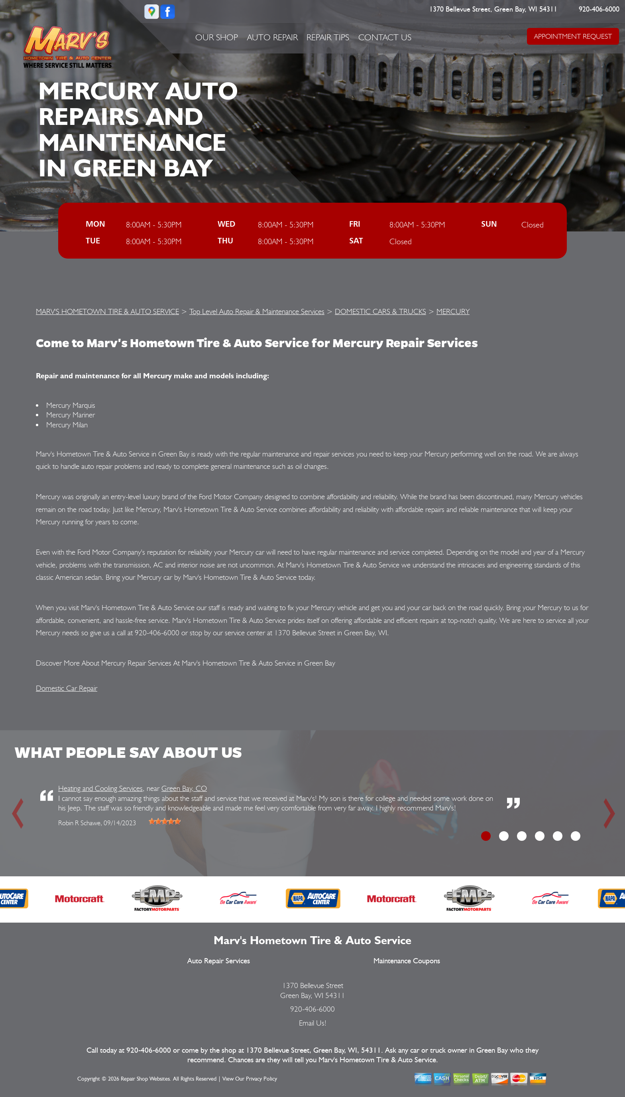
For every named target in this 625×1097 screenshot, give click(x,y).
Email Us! (312, 1022)
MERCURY (453, 311)
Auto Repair (272, 37)
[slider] (165, 821)
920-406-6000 (599, 9)
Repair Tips (328, 37)
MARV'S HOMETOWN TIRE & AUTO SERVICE (107, 311)
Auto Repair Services (218, 961)
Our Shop (216, 37)
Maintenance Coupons (406, 961)
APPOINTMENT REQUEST (573, 36)
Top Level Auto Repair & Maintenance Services (256, 311)
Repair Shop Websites (145, 1079)
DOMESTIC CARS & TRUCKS (380, 311)
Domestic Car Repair (66, 688)
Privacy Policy (261, 1079)
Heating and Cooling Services (100, 788)
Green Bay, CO (184, 788)
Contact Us (384, 37)
